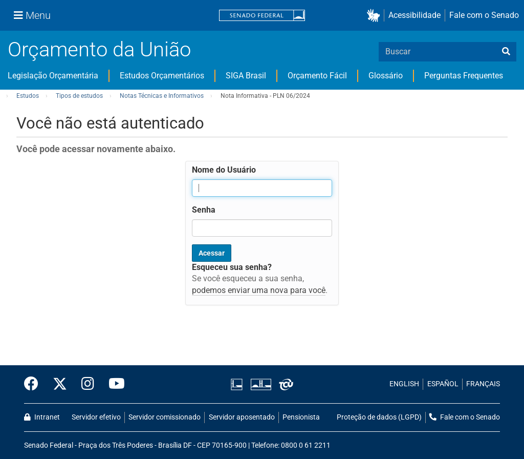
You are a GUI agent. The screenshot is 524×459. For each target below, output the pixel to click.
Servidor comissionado (164, 417)
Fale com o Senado (484, 15)
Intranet (42, 417)
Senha (203, 210)
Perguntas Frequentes (463, 75)
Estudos (27, 95)
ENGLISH (404, 384)
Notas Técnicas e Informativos (162, 95)
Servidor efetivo (96, 417)
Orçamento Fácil (317, 75)
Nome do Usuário (224, 170)
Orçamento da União (99, 49)
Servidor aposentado (242, 417)
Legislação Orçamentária (53, 75)
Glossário (385, 75)
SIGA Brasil (246, 75)
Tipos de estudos (79, 95)
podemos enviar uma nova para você (258, 290)
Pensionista (301, 417)
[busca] (506, 52)
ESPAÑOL (442, 384)
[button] (375, 16)
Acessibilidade (414, 15)
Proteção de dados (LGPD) (379, 417)
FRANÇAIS (483, 384)
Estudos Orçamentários (162, 75)
